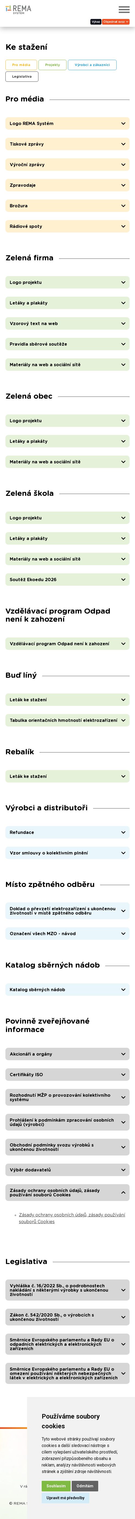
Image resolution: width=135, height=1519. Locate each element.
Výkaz (96, 21)
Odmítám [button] (85, 1486)
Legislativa (22, 76)
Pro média (21, 65)
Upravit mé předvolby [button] (65, 1498)
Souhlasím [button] (56, 1486)
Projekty (52, 65)
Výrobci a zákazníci (92, 65)
